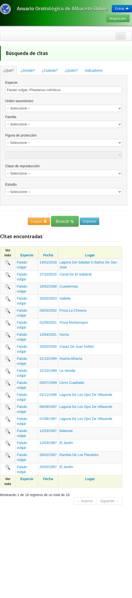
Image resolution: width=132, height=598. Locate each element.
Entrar (122, 9)
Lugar (90, 255)
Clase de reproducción (22, 166)
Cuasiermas (69, 286)
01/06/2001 (48, 322)
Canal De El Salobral (76, 274)
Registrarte (118, 18)
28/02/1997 (48, 455)
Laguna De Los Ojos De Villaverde (86, 395)
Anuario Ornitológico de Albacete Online (62, 9)
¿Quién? (71, 70)
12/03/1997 (48, 431)
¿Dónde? (28, 70)
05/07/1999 (48, 383)
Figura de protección (21, 135)
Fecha (48, 255)
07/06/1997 (48, 419)
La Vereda (67, 371)
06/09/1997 (48, 407)
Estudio (11, 184)
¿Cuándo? (50, 70)
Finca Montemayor (74, 322)
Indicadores (94, 70)
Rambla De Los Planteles (79, 455)
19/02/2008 (48, 286)
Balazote (66, 431)
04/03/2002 (48, 310)
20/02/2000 (48, 346)
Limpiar (39, 221)
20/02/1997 (48, 467)
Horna (64, 334)
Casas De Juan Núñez (77, 346)
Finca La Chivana (73, 310)
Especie (11, 82)
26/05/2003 (48, 298)
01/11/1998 (48, 395)
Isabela (65, 298)
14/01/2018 (48, 262)
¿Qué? (8, 70)
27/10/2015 (48, 274)
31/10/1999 (48, 359)
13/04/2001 (48, 334)
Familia (10, 117)
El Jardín (66, 443)
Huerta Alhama (71, 359)
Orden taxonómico (19, 101)
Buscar (65, 221)
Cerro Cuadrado (72, 383)
